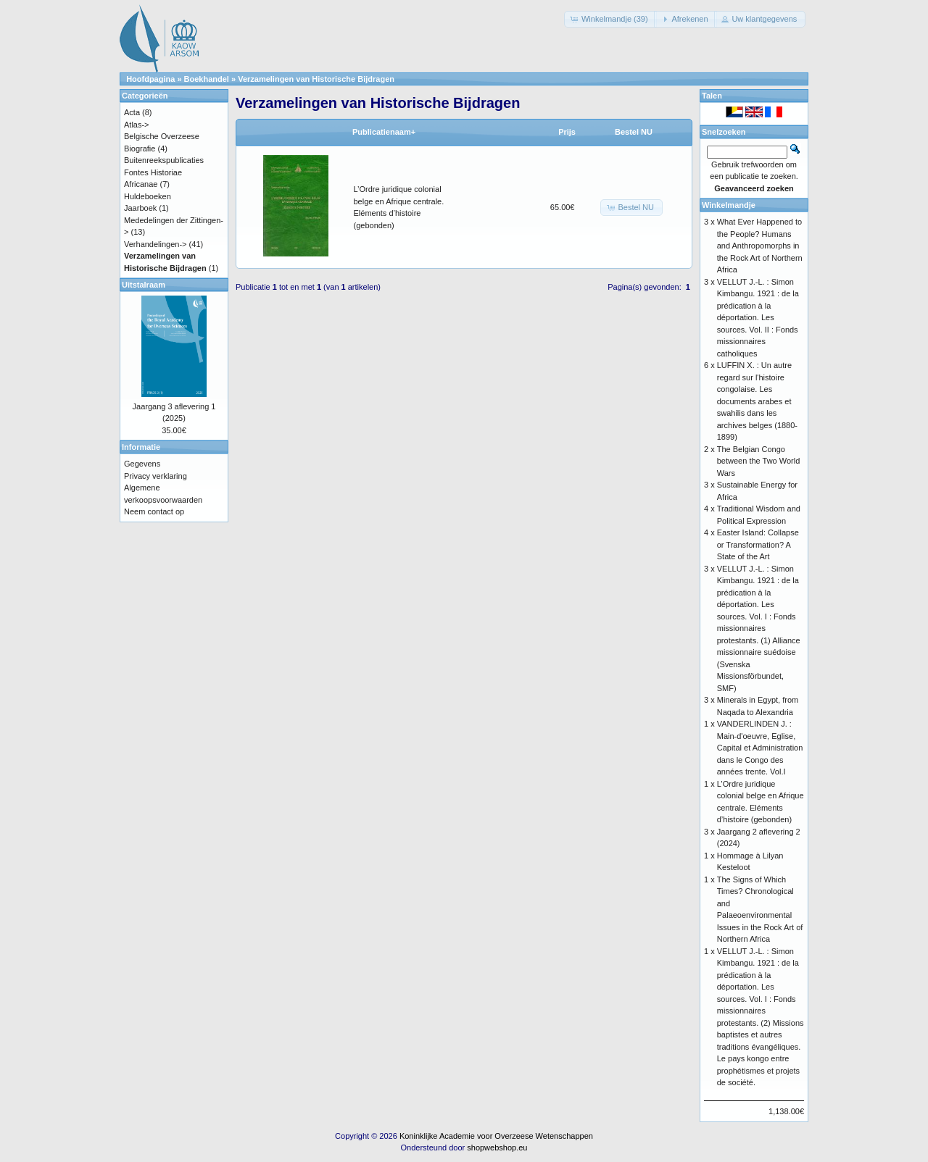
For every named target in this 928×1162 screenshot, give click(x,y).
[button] (610, 19)
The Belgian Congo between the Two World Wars (758, 461)
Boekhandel (206, 79)
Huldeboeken (147, 196)
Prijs (567, 132)
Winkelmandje (728, 205)
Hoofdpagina (150, 79)
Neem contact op (154, 511)
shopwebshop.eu (497, 1147)
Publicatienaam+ (383, 132)
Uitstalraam (143, 284)
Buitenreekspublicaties (164, 160)
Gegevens (142, 463)
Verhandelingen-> (155, 244)
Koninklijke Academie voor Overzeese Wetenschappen (496, 1136)
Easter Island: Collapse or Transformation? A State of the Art (758, 544)
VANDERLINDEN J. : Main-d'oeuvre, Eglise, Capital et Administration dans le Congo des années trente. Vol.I (760, 747)
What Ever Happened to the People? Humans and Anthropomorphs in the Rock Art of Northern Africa (760, 245)
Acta (132, 112)
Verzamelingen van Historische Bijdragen (316, 79)
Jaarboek (140, 208)
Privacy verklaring (155, 476)
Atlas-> (136, 124)
